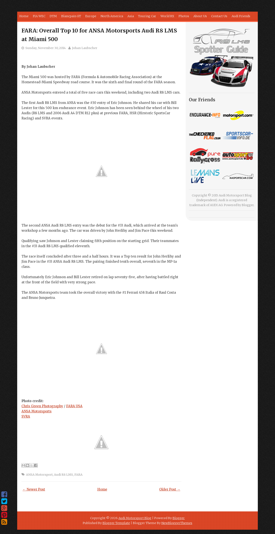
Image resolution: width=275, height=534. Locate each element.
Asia (130, 16)
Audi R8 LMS (63, 475)
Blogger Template (116, 523)
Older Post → (169, 489)
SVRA (25, 416)
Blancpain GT (71, 16)
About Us (200, 16)
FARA (78, 475)
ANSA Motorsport (39, 475)
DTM (53, 16)
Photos (184, 16)
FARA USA (74, 406)
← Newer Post (34, 489)
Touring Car (147, 16)
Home (24, 16)
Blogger (248, 205)
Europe (90, 16)
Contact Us (219, 16)
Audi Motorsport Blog (134, 518)
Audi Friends (241, 16)
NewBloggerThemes (176, 523)
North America (112, 16)
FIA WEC (39, 16)
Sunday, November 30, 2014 (45, 48)
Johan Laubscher (84, 48)
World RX (167, 16)
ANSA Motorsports (36, 411)
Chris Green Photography (42, 406)
